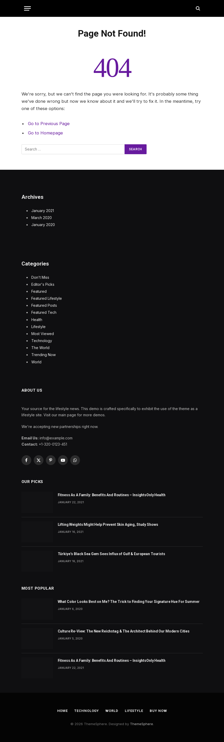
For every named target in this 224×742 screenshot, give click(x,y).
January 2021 (42, 210)
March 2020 (41, 217)
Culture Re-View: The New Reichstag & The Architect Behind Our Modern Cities (124, 631)
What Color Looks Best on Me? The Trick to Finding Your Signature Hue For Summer (129, 602)
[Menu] (27, 8)
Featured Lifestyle (46, 298)
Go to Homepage (45, 132)
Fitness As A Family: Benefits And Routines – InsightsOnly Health (111, 495)
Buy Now (158, 711)
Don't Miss (40, 277)
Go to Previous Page (49, 123)
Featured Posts (44, 305)
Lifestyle (38, 326)
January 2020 (43, 224)
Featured (39, 291)
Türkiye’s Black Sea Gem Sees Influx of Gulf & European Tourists (111, 554)
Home (62, 711)
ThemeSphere (141, 724)
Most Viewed (42, 333)
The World (40, 347)
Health (36, 319)
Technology (41, 340)
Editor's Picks (42, 284)
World (36, 362)
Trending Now (43, 354)
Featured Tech (43, 312)
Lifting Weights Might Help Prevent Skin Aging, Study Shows (108, 524)
